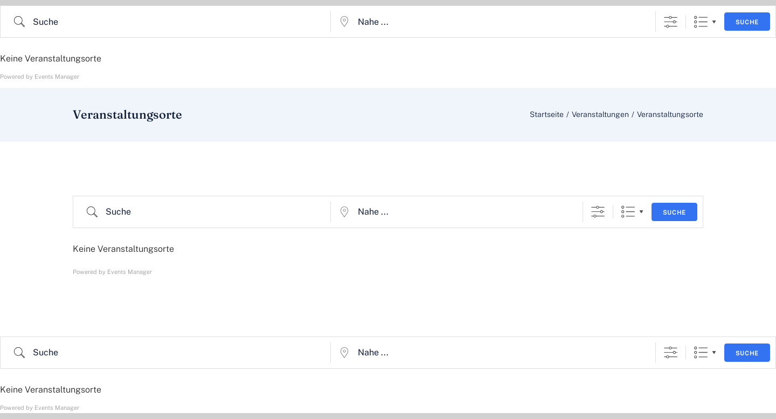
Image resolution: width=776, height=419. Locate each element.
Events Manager (56, 76)
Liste (701, 22)
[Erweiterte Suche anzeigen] (670, 22)
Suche (747, 22)
